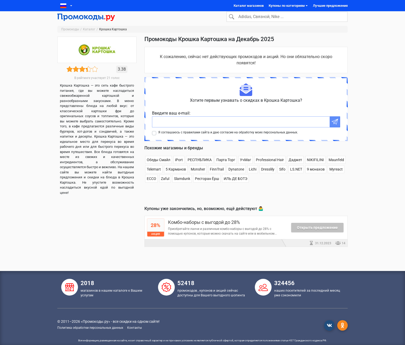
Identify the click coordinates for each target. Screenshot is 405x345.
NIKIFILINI (315, 168)
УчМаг (245, 168)
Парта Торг (225, 168)
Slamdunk (182, 187)
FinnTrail (217, 177)
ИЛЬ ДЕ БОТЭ (235, 187)
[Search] (287, 20)
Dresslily (267, 177)
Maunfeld (336, 168)
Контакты (134, 328)
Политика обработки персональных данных (90, 328)
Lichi (252, 177)
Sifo (282, 177)
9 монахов (316, 177)
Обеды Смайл (158, 168)
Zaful (165, 187)
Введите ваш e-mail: (171, 121)
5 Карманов (176, 177)
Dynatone (236, 177)
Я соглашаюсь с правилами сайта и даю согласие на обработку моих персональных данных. (228, 140)
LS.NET (296, 177)
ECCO (151, 187)
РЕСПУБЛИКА (200, 168)
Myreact (336, 177)
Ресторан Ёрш (207, 187)
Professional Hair (270, 168)
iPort (179, 168)
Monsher (198, 177)
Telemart (154, 177)
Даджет (295, 168)
